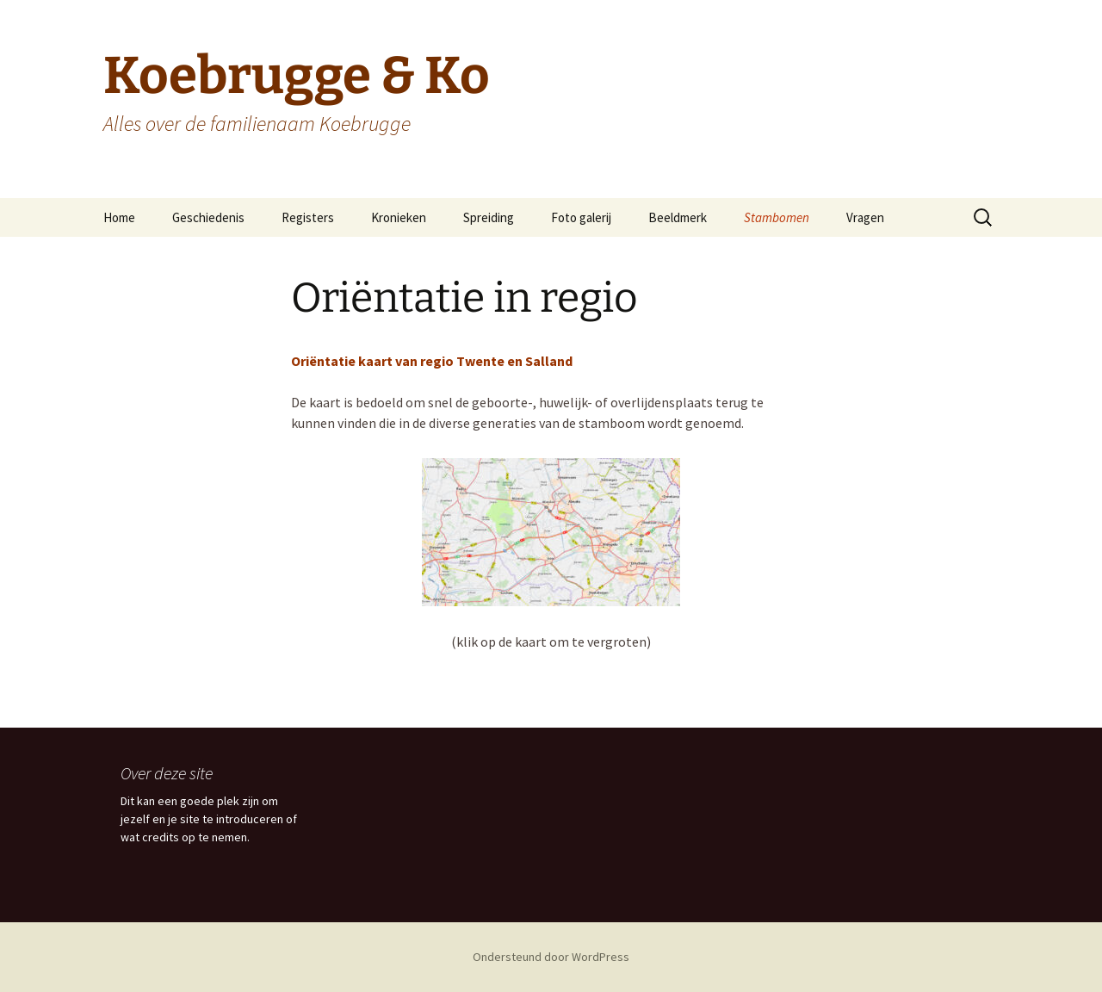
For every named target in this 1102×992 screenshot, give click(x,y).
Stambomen (776, 217)
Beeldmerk (677, 217)
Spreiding (488, 217)
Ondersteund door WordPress (551, 956)
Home (119, 217)
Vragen (865, 217)
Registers (308, 217)
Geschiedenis (208, 217)
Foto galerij (581, 217)
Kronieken (398, 217)
